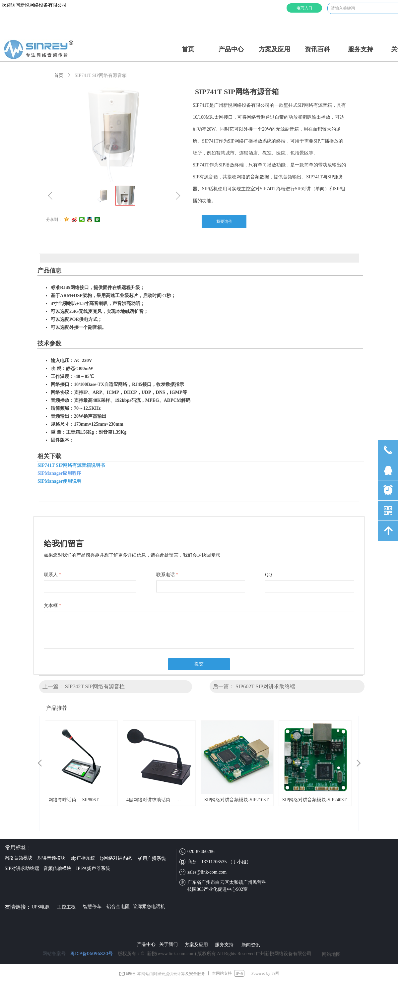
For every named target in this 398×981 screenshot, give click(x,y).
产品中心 (231, 49)
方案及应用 (274, 49)
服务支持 (360, 49)
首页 (188, 49)
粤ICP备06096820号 (91, 953)
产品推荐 (56, 708)
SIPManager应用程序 (59, 473)
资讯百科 (317, 49)
